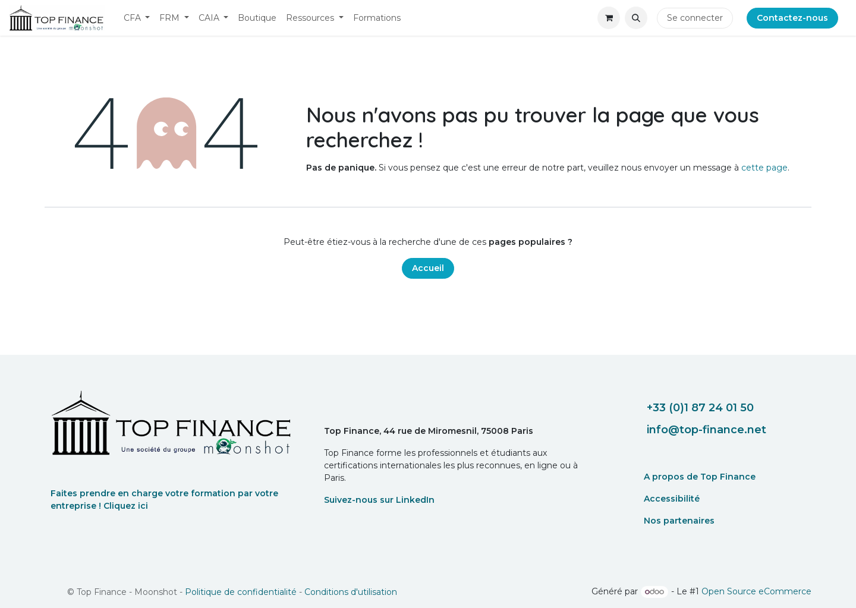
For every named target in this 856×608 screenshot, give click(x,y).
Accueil (428, 268)
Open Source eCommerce (756, 591)
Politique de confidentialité (241, 592)
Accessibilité (672, 498)
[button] (636, 18)
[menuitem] (137, 18)
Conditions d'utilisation (350, 592)
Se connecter (695, 17)
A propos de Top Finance (700, 476)
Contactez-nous (792, 17)
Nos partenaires (679, 520)
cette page (764, 167)
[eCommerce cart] (608, 18)
